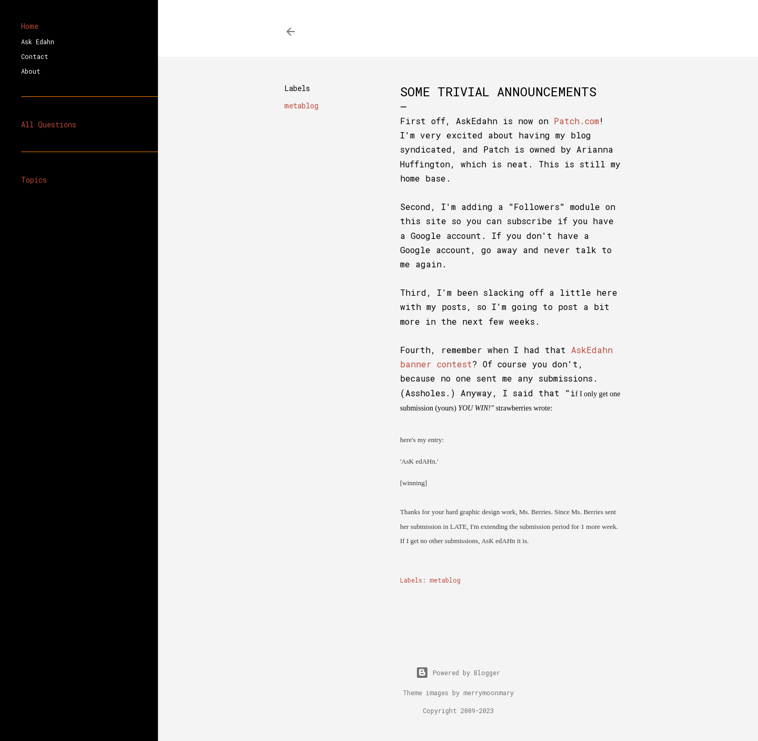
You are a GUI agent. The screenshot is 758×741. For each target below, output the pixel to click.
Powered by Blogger (458, 672)
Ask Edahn (37, 41)
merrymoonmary (488, 692)
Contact (34, 56)
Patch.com (576, 120)
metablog (301, 106)
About (31, 71)
